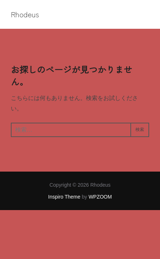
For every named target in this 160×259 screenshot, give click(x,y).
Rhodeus (25, 14)
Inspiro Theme (64, 197)
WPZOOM (100, 197)
